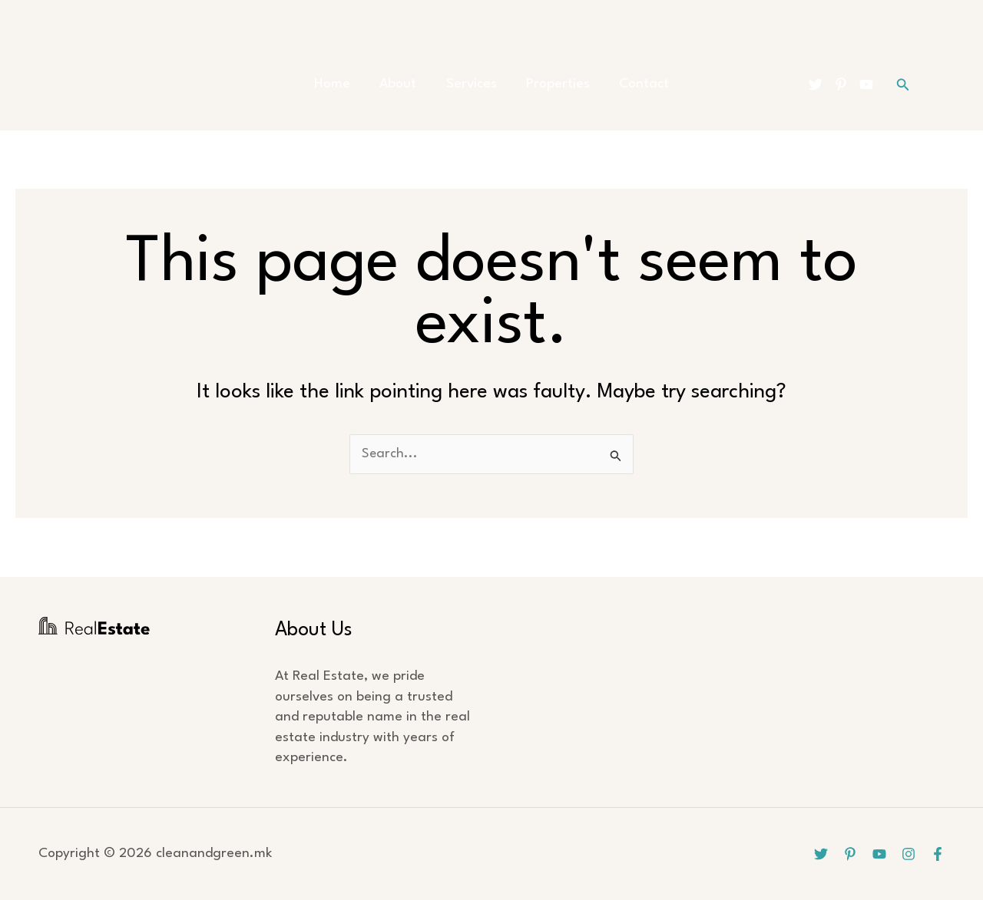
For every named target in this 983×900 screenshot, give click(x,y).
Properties (552, 84)
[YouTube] (866, 84)
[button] (903, 84)
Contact (632, 84)
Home (345, 84)
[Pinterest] (841, 84)
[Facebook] (938, 854)
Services (471, 84)
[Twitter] (815, 84)
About (404, 84)
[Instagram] (908, 854)
